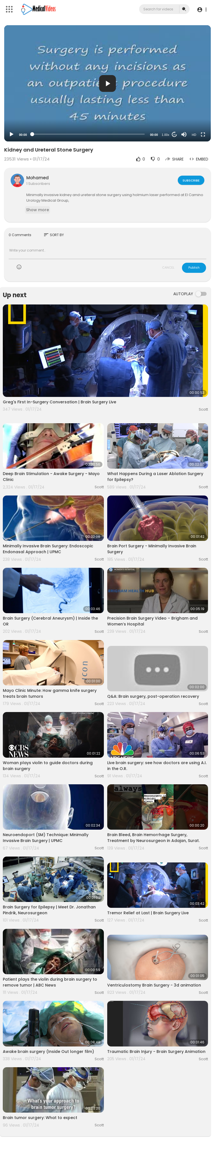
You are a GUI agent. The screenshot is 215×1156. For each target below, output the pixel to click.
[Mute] (184, 134)
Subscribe (190, 180)
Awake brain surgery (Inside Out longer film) (48, 1051)
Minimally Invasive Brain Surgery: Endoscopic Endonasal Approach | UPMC (48, 549)
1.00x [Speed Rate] (165, 134)
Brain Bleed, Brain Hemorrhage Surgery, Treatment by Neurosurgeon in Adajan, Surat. (153, 837)
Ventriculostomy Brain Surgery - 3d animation (154, 985)
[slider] (88, 134)
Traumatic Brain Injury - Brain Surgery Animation (156, 1051)
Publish (194, 267)
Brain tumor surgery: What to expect (40, 1117)
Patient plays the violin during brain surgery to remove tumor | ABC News (50, 982)
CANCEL (168, 267)
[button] (201, 9)
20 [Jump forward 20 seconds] (174, 134)
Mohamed (37, 178)
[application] (107, 83)
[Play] (11, 134)
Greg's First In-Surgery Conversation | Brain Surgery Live (59, 402)
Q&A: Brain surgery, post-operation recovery (153, 696)
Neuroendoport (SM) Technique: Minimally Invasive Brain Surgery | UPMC (45, 837)
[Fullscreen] (203, 134)
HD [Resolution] (194, 134)
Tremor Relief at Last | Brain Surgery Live (148, 913)
